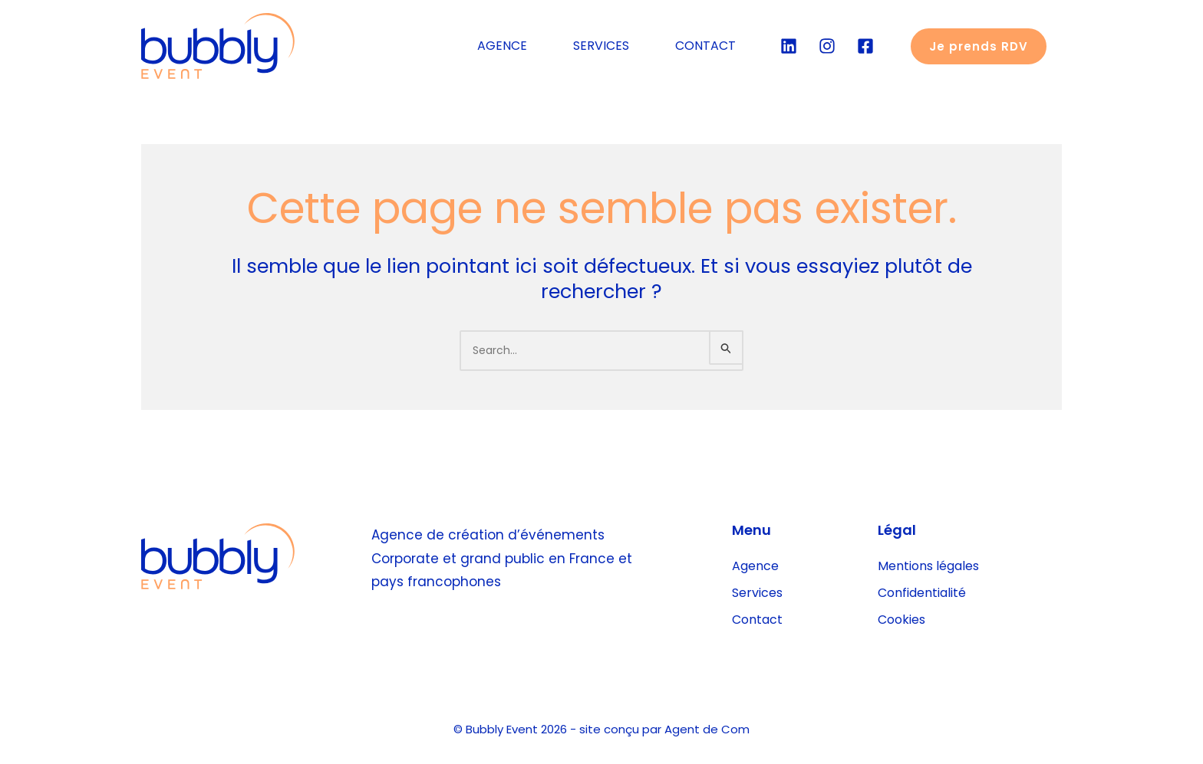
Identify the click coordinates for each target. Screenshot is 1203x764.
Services (757, 593)
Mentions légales (928, 566)
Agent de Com (707, 729)
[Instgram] (827, 46)
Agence (755, 566)
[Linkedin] (788, 46)
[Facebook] (865, 46)
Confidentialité (922, 593)
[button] (978, 46)
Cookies (901, 619)
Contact (757, 619)
